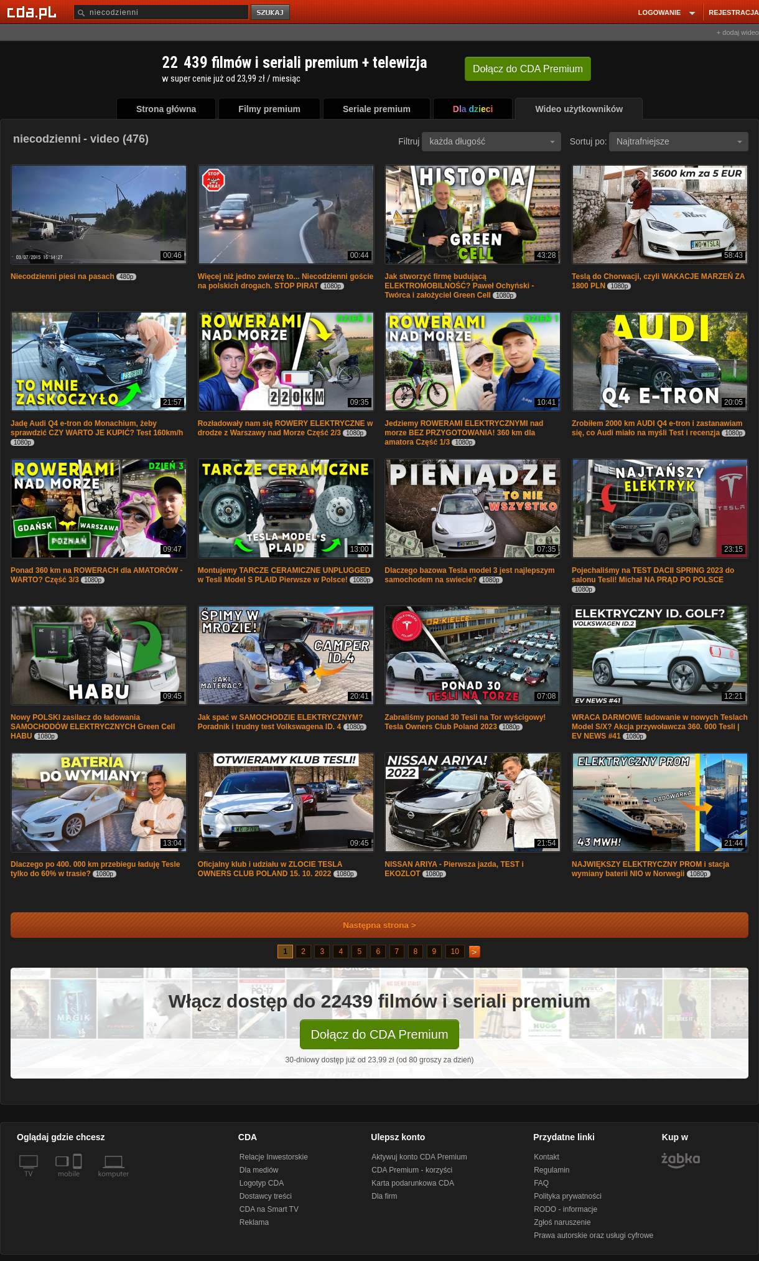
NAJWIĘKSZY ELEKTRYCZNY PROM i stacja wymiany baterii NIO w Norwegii (650, 869)
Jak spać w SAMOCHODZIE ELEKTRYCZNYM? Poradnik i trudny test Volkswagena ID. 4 (280, 722)
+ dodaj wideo (738, 32)
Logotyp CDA (262, 1183)
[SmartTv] (78, 1181)
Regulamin (551, 1170)
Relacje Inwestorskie (274, 1157)
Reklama (254, 1222)
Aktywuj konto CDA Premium (419, 1157)
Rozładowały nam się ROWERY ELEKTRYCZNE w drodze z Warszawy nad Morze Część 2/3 (285, 428)
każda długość (492, 141)
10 (455, 951)
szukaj (271, 12)
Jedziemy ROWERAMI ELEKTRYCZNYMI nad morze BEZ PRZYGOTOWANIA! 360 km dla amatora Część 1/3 (463, 432)
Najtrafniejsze (679, 141)
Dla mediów (259, 1170)
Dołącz (528, 69)
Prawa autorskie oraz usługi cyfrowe (593, 1235)
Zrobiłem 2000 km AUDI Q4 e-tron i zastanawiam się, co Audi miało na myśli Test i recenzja (657, 428)
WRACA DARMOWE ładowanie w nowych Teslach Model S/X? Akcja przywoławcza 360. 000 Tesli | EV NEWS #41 (660, 726)
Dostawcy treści (266, 1196)
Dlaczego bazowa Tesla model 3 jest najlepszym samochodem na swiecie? (469, 575)
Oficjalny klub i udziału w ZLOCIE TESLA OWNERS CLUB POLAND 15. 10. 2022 (270, 869)
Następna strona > (371, 925)
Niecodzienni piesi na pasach (62, 276)
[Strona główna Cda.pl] (33, 12)
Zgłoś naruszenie (562, 1222)
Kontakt (546, 1157)
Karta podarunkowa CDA (412, 1183)
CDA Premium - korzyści (411, 1170)
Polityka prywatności (568, 1196)
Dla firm (384, 1196)
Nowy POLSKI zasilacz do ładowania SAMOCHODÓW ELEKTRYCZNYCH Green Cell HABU (93, 726)
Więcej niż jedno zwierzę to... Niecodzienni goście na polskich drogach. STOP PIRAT (286, 281)
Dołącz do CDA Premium (379, 1034)
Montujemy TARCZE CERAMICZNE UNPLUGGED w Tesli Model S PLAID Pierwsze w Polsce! (284, 575)
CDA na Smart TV (269, 1209)
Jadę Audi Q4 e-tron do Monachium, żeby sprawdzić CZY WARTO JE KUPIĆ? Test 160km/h (97, 428)
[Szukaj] (161, 12)
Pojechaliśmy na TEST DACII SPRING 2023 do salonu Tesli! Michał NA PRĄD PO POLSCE (653, 575)
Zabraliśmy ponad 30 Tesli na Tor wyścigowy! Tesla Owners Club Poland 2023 (465, 722)
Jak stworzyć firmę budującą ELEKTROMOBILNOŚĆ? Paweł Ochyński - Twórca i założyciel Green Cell (459, 286)
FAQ (541, 1183)
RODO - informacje (565, 1209)
